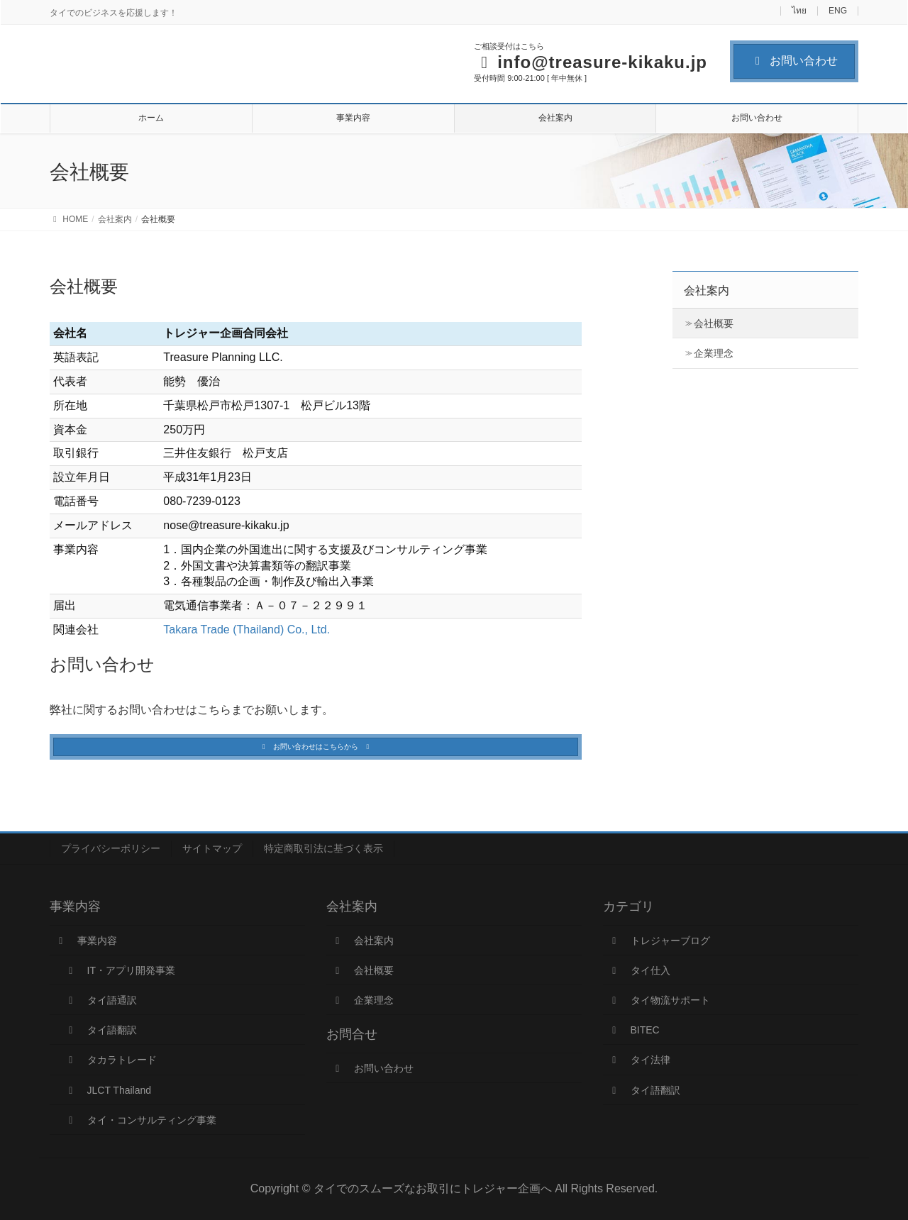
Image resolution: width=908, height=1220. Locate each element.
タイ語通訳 (101, 1000)
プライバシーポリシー (110, 848)
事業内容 (86, 940)
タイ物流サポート (659, 1000)
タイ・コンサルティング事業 (140, 1120)
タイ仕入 (639, 970)
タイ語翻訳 (101, 1030)
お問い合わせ (794, 61)
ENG (838, 11)
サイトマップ (212, 848)
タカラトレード (111, 1059)
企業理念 (713, 353)
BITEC (634, 1030)
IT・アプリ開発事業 (120, 970)
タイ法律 (639, 1059)
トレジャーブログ (659, 940)
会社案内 (706, 290)
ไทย (799, 11)
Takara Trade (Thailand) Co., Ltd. (246, 629)
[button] (316, 747)
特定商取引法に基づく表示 (323, 848)
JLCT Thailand (108, 1090)
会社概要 (713, 323)
